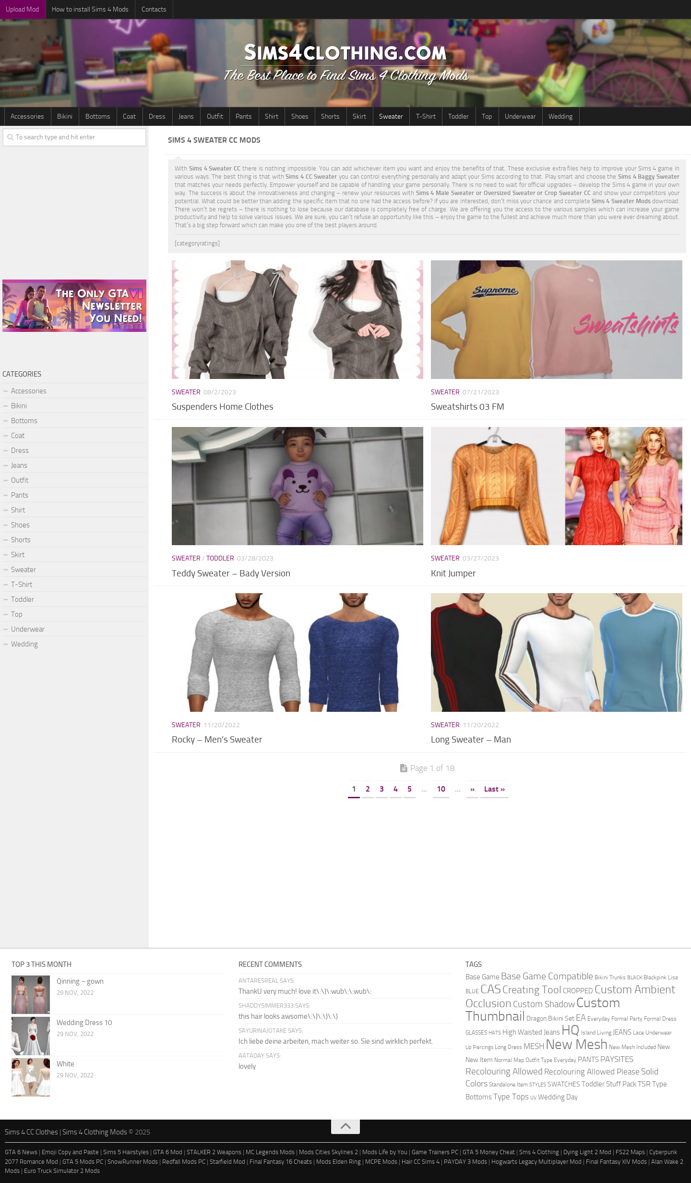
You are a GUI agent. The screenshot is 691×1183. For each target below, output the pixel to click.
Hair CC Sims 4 (421, 1161)
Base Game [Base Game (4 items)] (482, 977)
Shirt (248, 116)
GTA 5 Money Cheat (489, 1152)
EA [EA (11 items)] (581, 1017)
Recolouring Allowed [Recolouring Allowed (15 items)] (504, 1071)
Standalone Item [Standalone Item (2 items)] (508, 1084)
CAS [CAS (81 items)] (490, 989)
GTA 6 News (21, 1152)
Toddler (419, 116)
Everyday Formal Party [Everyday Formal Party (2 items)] (615, 1018)
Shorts (302, 116)
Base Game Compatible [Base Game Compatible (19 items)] (547, 976)
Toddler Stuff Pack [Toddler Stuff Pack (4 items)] (609, 1084)
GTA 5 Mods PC (82, 1161)
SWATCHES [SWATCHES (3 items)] (564, 1084)
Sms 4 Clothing (539, 1152)
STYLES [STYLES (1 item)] (537, 1085)
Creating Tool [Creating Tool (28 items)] (531, 990)
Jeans (171, 116)
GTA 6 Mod (167, 1152)
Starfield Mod (227, 1161)
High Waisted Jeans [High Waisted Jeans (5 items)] (531, 1032)
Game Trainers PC (435, 1152)
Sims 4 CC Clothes (31, 1132)
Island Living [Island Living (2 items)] (596, 1032)
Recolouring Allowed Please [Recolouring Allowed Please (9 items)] (592, 1071)
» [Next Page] (472, 788)
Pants (223, 116)
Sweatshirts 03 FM (467, 407)
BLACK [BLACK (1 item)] (634, 978)
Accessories (26, 116)
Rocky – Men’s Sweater (217, 739)
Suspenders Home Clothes (223, 407)
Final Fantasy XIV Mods (616, 1161)
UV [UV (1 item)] (533, 1098)
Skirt (328, 116)
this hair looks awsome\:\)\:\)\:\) (288, 1016)
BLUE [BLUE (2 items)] (472, 991)
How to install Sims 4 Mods (86, 9)
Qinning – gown (80, 981)
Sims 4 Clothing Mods (94, 1132)
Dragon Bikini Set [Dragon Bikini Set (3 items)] (550, 1018)
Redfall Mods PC (183, 1161)
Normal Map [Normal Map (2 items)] (509, 1059)
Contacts (147, 9)
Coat (120, 116)
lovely (247, 1066)
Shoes (274, 116)
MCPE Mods (381, 1161)
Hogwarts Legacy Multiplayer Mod (536, 1161)
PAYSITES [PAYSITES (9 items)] (616, 1059)
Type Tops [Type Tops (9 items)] (511, 1096)
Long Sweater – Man (471, 739)
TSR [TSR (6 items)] (644, 1083)
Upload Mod (21, 9)
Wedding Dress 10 (84, 1022)
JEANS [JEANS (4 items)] (622, 1032)
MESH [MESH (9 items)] (534, 1046)
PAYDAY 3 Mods (465, 1161)
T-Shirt (389, 116)
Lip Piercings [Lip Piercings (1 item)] (479, 1047)
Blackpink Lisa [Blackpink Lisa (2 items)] (660, 977)
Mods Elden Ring (338, 1161)
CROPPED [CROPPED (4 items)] (578, 991)
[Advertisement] (427, 871)
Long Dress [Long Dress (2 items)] (508, 1046)
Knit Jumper (453, 573)
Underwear (475, 116)
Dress (145, 116)
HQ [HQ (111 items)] (570, 1030)
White (65, 1064)
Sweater (357, 116)
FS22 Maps (630, 1152)
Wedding (513, 116)
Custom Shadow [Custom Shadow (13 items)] (544, 1004)
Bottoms (91, 116)
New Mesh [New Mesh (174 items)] (577, 1044)
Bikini (61, 116)
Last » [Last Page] (494, 788)
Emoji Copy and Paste (70, 1152)
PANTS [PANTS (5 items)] (588, 1059)
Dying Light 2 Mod (587, 1152)
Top (445, 116)
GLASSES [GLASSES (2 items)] (476, 1032)
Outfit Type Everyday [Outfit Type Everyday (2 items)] (550, 1059)
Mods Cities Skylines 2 (328, 1152)
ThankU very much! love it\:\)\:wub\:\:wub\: (304, 991)
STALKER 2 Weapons (214, 1152)
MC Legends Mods (270, 1152)
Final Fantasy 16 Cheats (281, 1161)
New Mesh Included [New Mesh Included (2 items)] (632, 1046)
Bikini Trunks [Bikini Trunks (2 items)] (610, 977)
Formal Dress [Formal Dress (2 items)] (660, 1018)
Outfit (197, 116)
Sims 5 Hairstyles (126, 1152)
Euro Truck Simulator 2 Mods (62, 1171)
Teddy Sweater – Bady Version (231, 573)
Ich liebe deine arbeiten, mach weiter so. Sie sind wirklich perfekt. (335, 1041)
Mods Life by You (384, 1152)
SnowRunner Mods (132, 1161)
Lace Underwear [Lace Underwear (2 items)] (652, 1032)
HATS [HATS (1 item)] (494, 1033)
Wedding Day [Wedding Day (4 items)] (558, 1097)
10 (441, 788)
